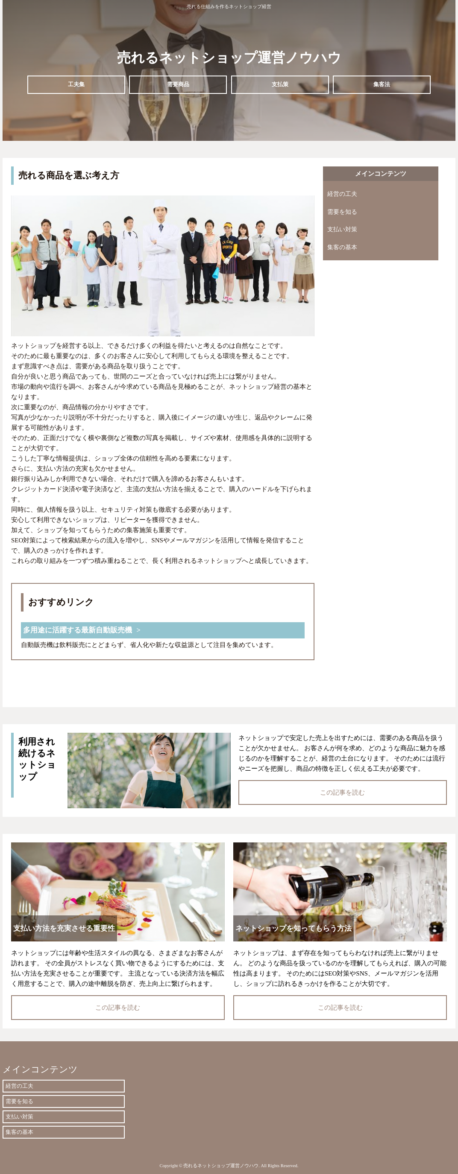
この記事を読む (342, 792)
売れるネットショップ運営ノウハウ (229, 57)
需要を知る (342, 212)
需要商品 (178, 84)
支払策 (280, 84)
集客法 (381, 84)
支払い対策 (342, 229)
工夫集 (76, 84)
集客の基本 (342, 247)
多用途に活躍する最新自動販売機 (77, 630)
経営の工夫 (342, 194)
